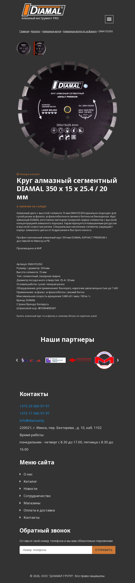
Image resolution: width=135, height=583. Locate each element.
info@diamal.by (32, 420)
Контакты (32, 517)
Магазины (32, 503)
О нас (28, 474)
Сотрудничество (37, 495)
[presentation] (17, 359)
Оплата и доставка (39, 510)
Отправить (103, 550)
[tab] (24, 48)
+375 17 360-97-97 (35, 413)
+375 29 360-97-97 (35, 406)
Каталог (30, 481)
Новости (30, 488)
